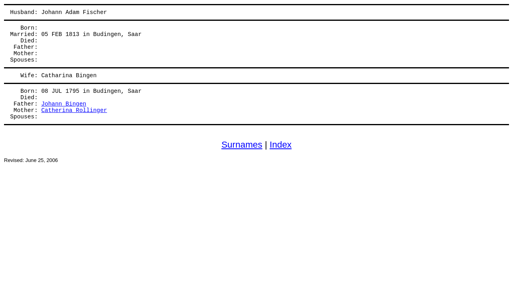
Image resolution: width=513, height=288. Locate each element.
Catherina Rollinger (74, 110)
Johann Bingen (63, 104)
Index (281, 145)
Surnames (241, 145)
